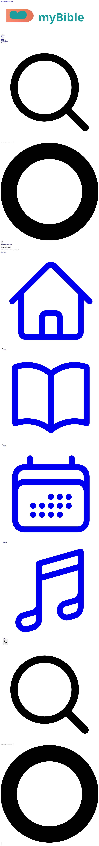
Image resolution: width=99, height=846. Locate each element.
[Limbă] (2, 242)
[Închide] (1, 844)
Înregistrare (9, 244)
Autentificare (4, 244)
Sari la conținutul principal (7, 1)
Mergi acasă (3, 252)
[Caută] (1, 246)
